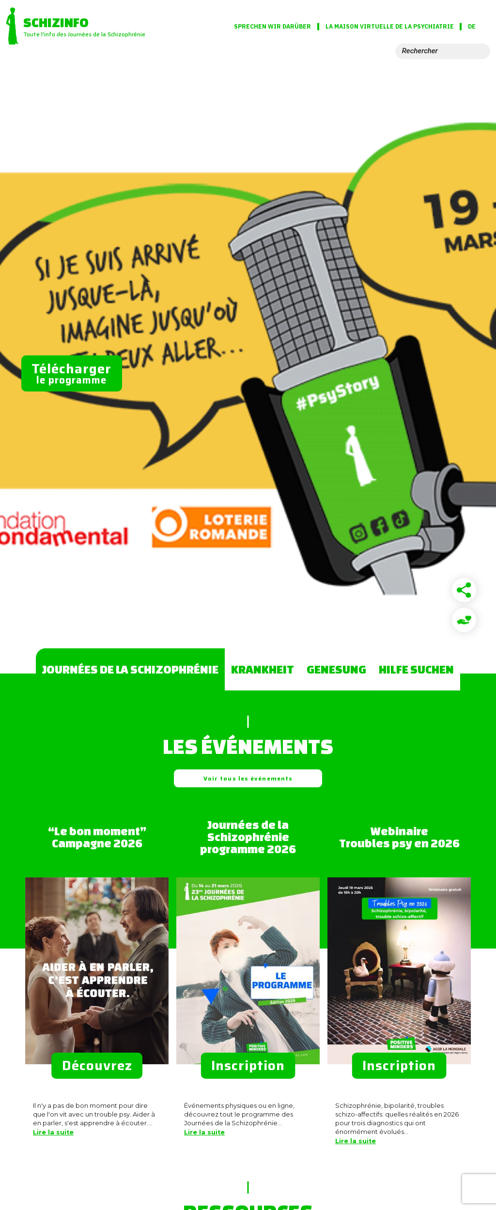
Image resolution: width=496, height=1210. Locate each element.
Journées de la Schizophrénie (130, 669)
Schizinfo (56, 22)
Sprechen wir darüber (272, 26)
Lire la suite (53, 1132)
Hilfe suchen (416, 669)
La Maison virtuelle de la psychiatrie (419, 26)
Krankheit (262, 669)
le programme (71, 373)
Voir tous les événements (248, 778)
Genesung (336, 669)
